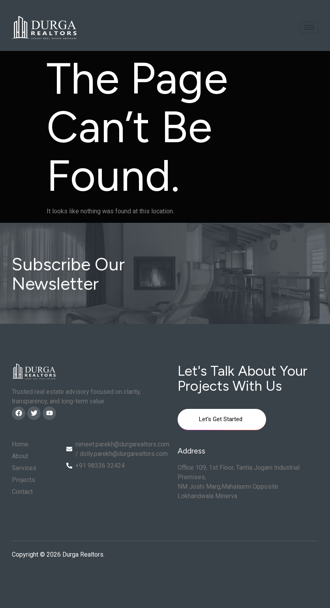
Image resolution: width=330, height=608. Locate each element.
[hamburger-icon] (309, 27)
